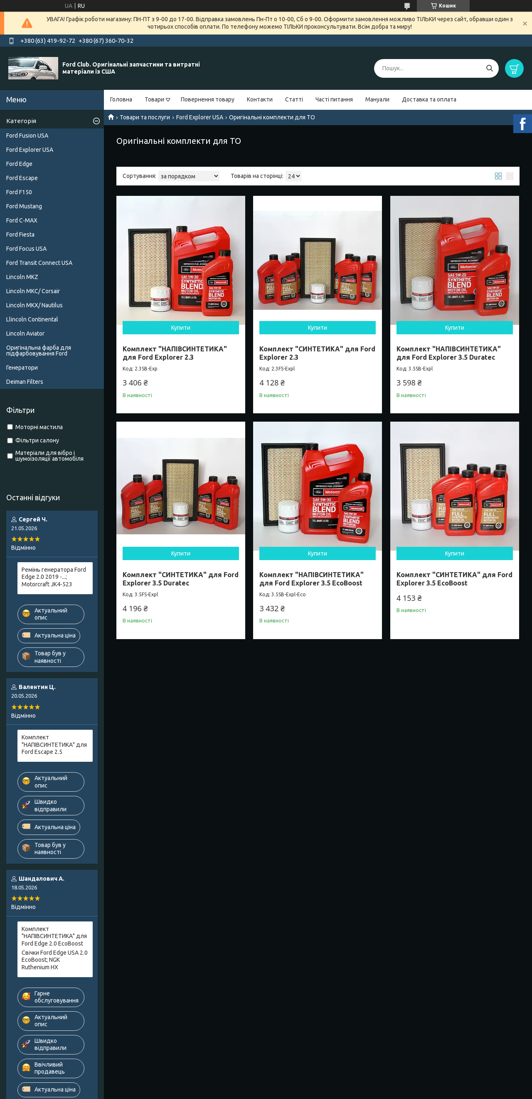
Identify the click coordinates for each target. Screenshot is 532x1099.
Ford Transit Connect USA (39, 262)
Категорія (21, 120)
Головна (121, 99)
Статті (294, 99)
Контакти (260, 99)
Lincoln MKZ (22, 277)
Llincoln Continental (32, 319)
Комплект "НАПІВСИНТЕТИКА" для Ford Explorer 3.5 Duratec (449, 353)
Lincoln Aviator (25, 333)
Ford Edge (19, 164)
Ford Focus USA (26, 248)
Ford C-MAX (21, 220)
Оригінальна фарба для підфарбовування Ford (38, 350)
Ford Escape (22, 178)
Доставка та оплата (429, 99)
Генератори (22, 367)
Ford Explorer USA (199, 117)
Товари (154, 99)
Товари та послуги (145, 117)
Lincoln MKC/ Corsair (33, 291)
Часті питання (334, 99)
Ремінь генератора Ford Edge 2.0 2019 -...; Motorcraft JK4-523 (54, 577)
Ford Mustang (24, 206)
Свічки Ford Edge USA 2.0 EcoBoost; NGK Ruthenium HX (55, 960)
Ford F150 (19, 192)
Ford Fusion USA (27, 135)
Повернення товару (207, 99)
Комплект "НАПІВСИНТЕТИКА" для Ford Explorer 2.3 (175, 353)
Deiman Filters (24, 381)
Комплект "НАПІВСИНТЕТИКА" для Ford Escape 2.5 (54, 744)
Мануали (377, 99)
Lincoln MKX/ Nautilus (34, 305)
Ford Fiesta (20, 234)
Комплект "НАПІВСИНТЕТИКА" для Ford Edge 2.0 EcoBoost (54, 936)
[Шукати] (489, 68)
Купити (180, 327)
